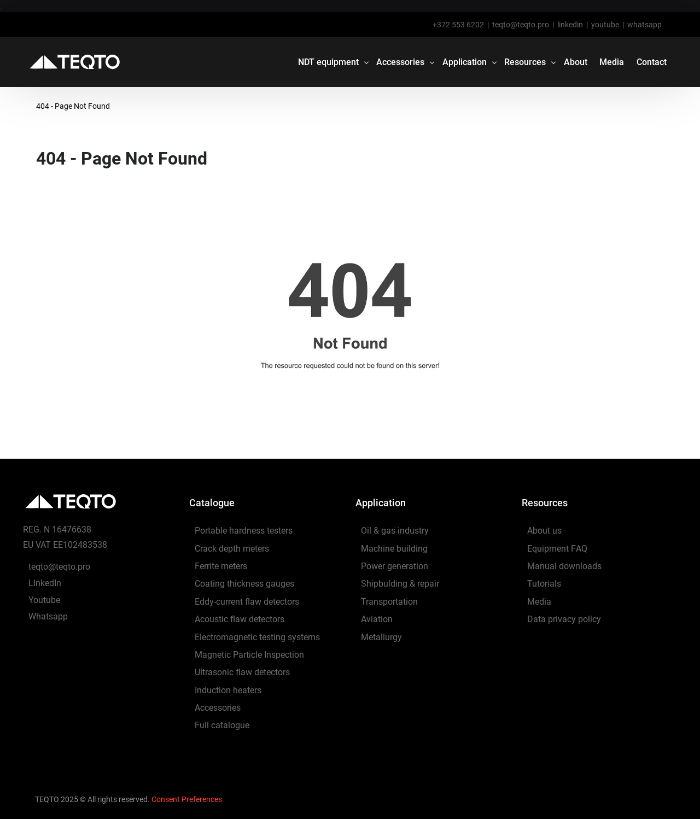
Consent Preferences (186, 799)
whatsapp (644, 24)
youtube (605, 24)
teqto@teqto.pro (520, 24)
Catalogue (212, 502)
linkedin (570, 24)
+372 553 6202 (458, 24)
